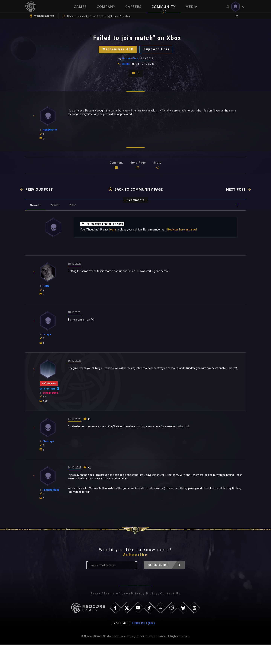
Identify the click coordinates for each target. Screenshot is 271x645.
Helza (126, 64)
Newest (35, 206)
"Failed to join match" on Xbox (102, 225)
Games (80, 6)
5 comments (135, 201)
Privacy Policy (144, 594)
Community (163, 6)
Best (74, 206)
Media (191, 6)
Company (106, 6)
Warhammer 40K (118, 50)
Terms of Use (116, 594)
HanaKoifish (130, 59)
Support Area (157, 50)
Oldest (55, 206)
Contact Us (170, 594)
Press (96, 594)
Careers (133, 6)
